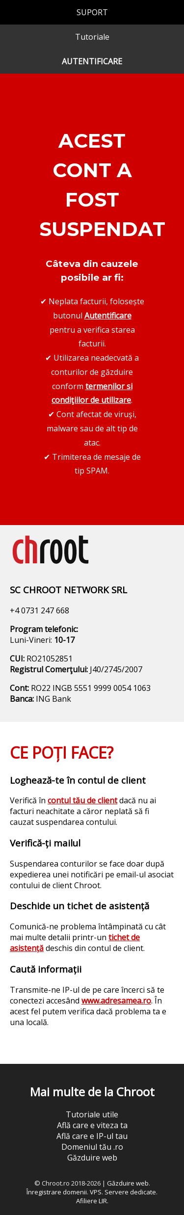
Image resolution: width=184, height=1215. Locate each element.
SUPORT (92, 12)
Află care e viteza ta (92, 1125)
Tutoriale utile (92, 1114)
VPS (96, 1192)
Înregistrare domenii (56, 1192)
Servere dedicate (130, 1192)
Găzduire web (92, 1157)
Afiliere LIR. (92, 1200)
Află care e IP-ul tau (92, 1136)
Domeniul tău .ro (92, 1146)
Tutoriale (92, 36)
